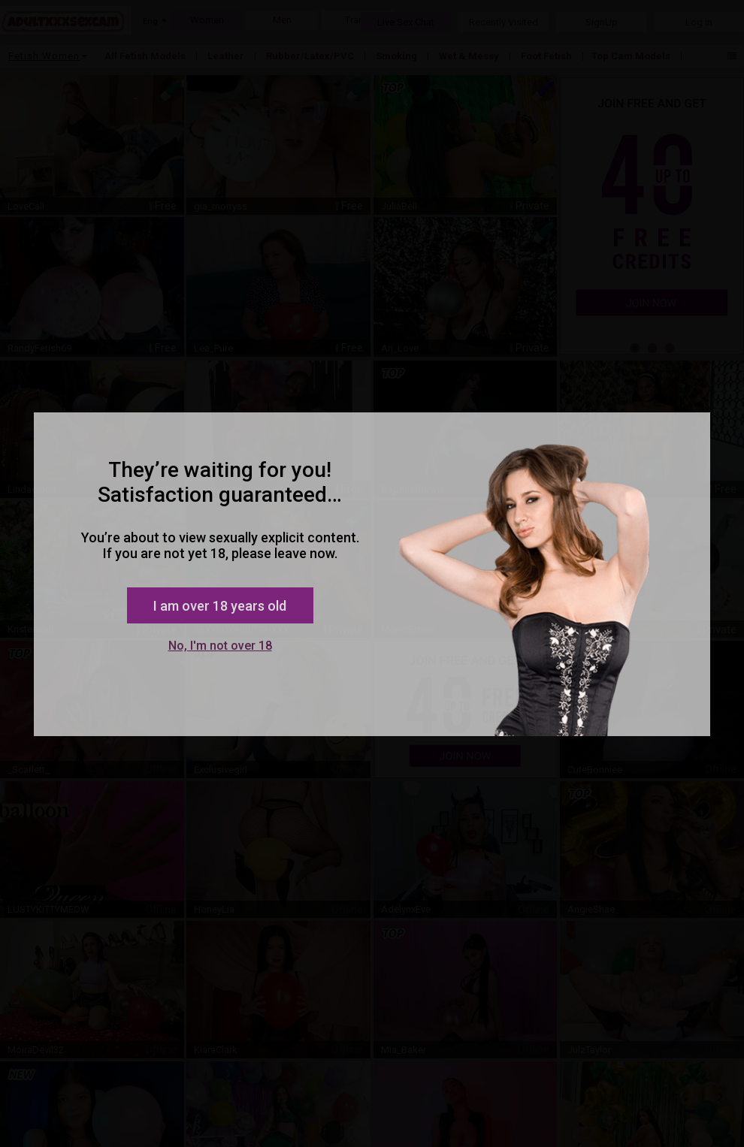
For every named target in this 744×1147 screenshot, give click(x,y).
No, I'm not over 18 (220, 645)
